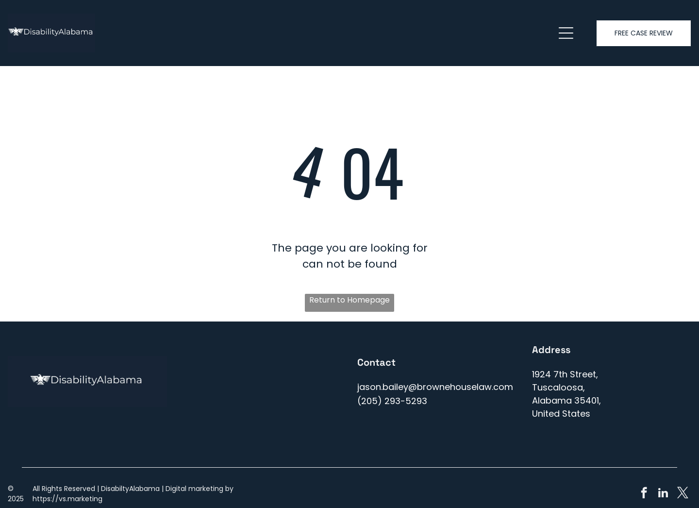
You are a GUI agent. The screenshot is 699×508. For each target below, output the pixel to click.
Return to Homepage (349, 299)
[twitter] (682, 494)
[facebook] (643, 494)
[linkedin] (663, 494)
